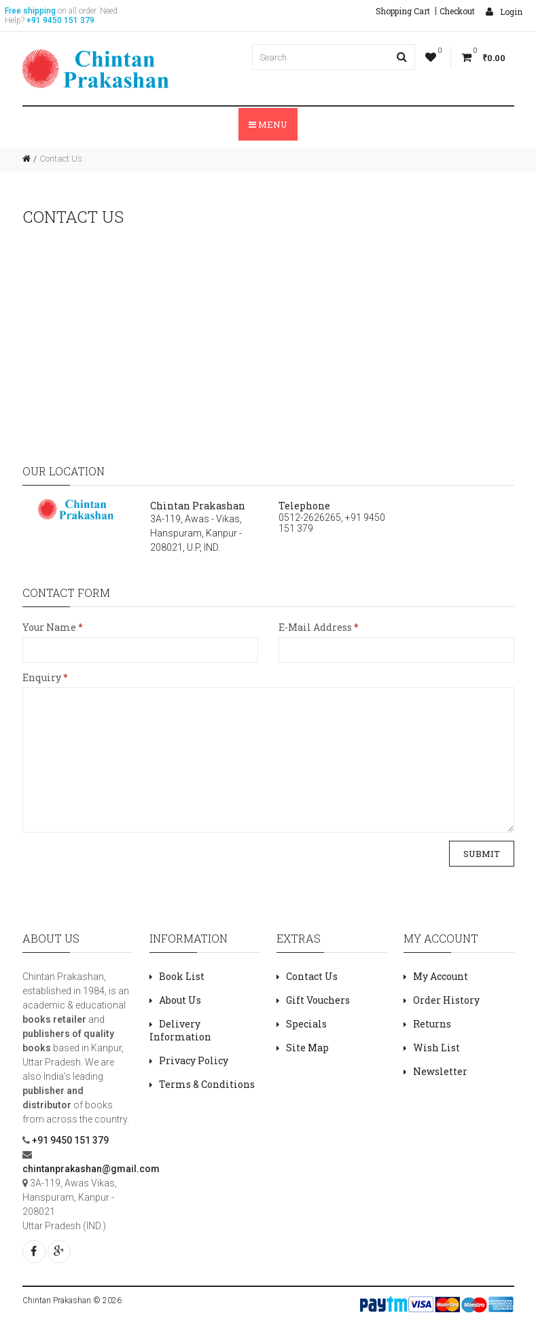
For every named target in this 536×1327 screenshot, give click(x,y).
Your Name (49, 627)
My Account (440, 976)
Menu (268, 124)
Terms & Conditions (207, 1084)
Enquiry (41, 677)
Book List (181, 976)
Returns (432, 1023)
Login (504, 11)
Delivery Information (180, 1030)
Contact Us (60, 158)
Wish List (436, 1047)
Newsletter (440, 1071)
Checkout (457, 11)
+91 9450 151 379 (69, 1140)
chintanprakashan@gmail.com (91, 1168)
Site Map (307, 1047)
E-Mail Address (315, 627)
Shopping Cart (403, 11)
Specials (306, 1023)
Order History (446, 1000)
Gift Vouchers (318, 1000)
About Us (180, 1000)
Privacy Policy (193, 1060)
